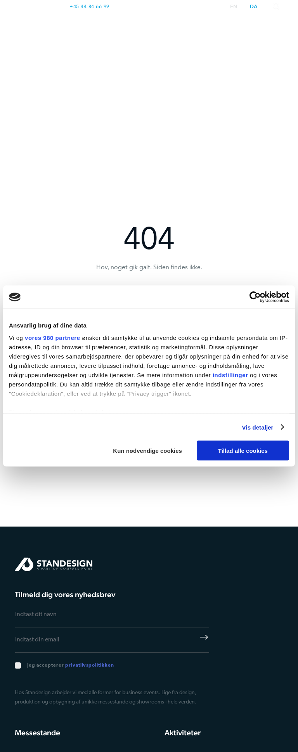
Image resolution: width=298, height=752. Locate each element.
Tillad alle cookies (243, 450)
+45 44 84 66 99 (89, 6)
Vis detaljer (258, 427)
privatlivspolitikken (89, 665)
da (254, 6)
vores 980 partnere (52, 337)
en (233, 6)
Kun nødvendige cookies (147, 450)
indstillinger (230, 374)
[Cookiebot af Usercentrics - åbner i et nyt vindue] (255, 297)
